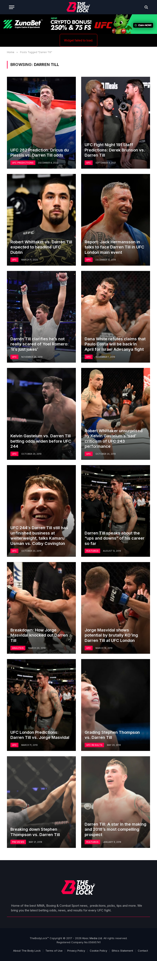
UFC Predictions (23, 162)
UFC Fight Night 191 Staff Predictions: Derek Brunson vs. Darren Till (115, 150)
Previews (18, 842)
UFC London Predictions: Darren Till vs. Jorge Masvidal (39, 735)
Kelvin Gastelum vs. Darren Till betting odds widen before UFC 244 (40, 441)
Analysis (18, 648)
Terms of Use (54, 950)
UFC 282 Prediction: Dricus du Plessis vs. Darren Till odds (39, 153)
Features (92, 550)
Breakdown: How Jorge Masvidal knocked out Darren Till (39, 635)
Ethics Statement (122, 950)
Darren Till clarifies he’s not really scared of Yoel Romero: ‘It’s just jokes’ (39, 344)
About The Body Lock (27, 950)
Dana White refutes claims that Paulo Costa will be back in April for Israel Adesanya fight (115, 344)
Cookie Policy (98, 950)
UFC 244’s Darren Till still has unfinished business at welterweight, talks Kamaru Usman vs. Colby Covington (39, 535)
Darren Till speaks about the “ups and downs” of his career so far (115, 538)
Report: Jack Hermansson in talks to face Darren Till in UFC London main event (114, 247)
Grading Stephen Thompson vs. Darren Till (112, 735)
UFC (88, 162)
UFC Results (94, 745)
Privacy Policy (76, 950)
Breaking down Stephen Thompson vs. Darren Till (35, 832)
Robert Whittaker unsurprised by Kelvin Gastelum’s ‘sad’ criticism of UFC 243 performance (113, 438)
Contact (143, 950)
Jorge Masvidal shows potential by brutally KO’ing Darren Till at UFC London (111, 635)
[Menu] (11, 7)
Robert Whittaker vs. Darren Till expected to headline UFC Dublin (41, 247)
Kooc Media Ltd (92, 938)
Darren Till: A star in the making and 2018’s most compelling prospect (115, 829)
